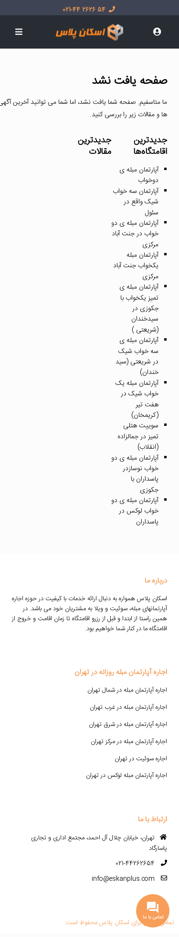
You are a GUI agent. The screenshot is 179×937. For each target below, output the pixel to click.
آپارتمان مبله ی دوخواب (138, 175)
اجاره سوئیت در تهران (141, 759)
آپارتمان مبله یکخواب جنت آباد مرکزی (135, 266)
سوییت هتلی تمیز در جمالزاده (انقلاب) (137, 436)
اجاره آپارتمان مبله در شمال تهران (127, 690)
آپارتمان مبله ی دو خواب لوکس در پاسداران (134, 511)
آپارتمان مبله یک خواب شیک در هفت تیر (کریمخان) (137, 399)
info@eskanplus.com (123, 879)
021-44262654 (135, 863)
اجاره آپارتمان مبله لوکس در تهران (126, 775)
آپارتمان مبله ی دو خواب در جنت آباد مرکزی (134, 234)
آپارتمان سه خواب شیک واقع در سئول (135, 202)
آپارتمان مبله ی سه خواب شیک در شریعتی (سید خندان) (137, 356)
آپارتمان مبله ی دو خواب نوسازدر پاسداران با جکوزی (134, 474)
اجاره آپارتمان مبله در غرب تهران (128, 707)
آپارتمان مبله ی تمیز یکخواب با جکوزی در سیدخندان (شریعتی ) (138, 309)
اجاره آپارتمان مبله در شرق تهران (128, 724)
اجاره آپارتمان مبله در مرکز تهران (129, 741)
